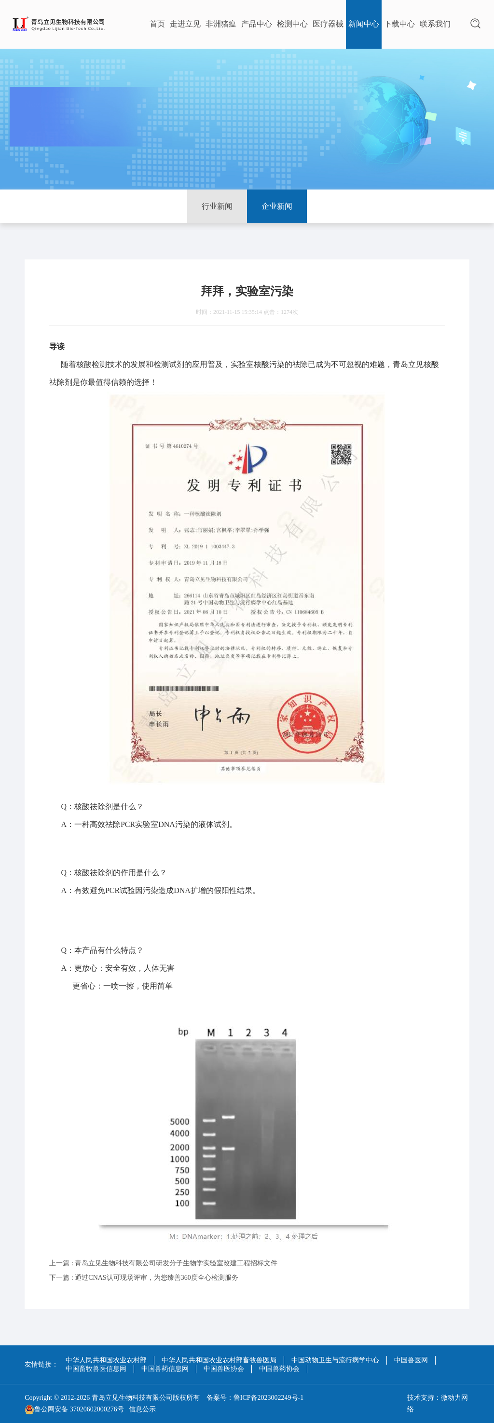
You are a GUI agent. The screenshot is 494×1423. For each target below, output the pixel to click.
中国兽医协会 (224, 1368)
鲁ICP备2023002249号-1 (268, 1397)
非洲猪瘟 (221, 24)
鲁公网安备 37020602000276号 (74, 1409)
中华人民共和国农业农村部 (106, 1360)
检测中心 (292, 24)
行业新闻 (217, 206)
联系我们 (435, 24)
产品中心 (256, 24)
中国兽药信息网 (165, 1368)
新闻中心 (363, 24)
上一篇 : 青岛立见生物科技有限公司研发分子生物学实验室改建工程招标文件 (163, 1263)
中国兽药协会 (279, 1368)
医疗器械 (328, 24)
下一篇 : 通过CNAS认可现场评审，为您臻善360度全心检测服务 (143, 1277)
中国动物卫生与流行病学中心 (335, 1360)
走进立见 (185, 24)
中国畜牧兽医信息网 (96, 1368)
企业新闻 (276, 206)
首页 (157, 24)
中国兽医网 (411, 1360)
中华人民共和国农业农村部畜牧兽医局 (219, 1360)
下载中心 (399, 24)
